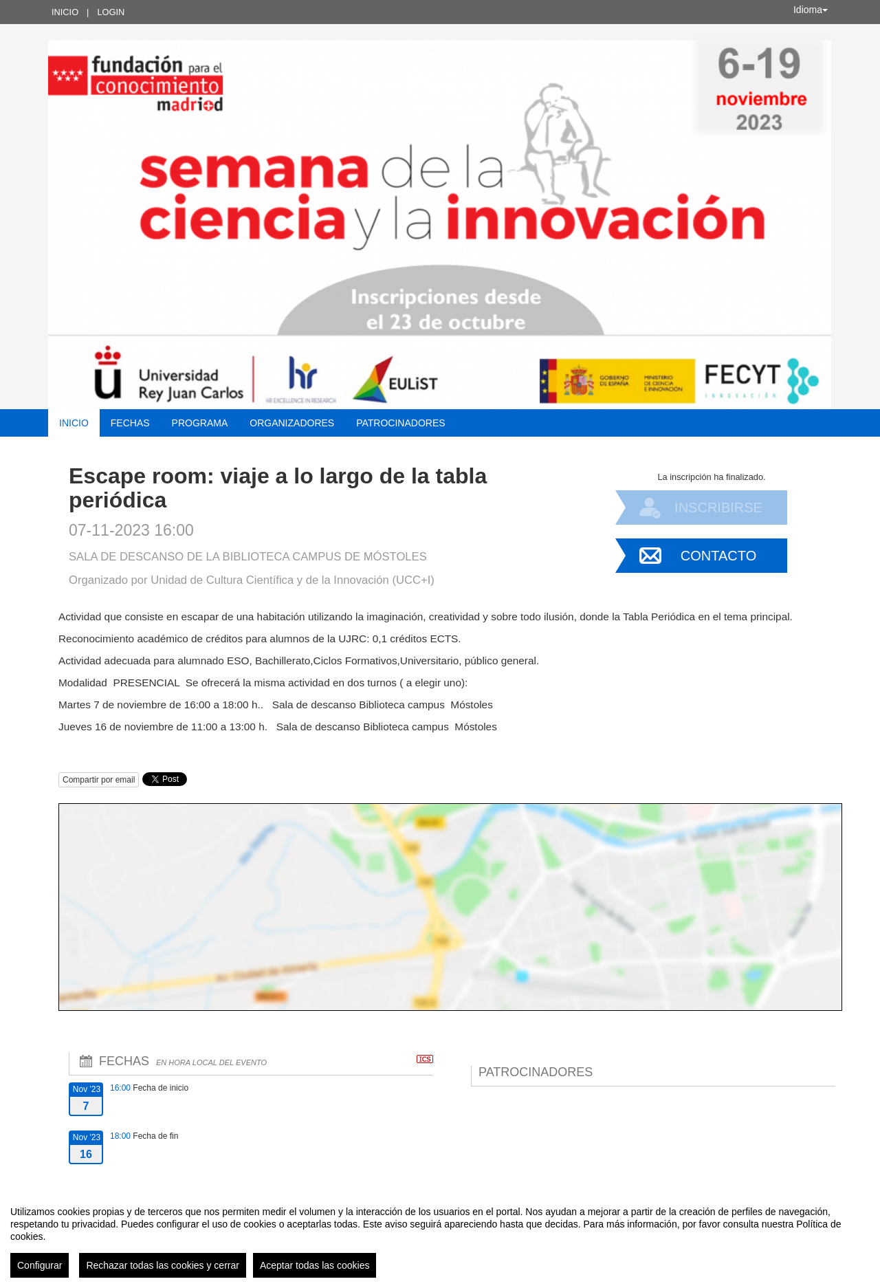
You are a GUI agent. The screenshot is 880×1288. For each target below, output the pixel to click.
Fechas (130, 422)
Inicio (65, 12)
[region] (440, 1236)
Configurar (39, 1265)
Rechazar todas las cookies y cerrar (162, 1265)
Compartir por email (99, 780)
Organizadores (292, 422)
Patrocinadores (400, 422)
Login (110, 12)
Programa (200, 422)
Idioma (810, 9)
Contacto (718, 555)
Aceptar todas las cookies (315, 1265)
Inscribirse (718, 507)
